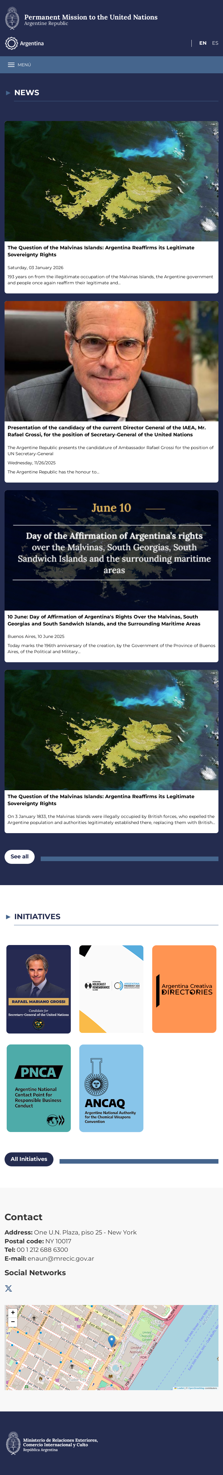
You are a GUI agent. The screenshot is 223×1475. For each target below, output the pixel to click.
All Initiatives (29, 1159)
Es (215, 43)
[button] (111, 1341)
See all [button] (20, 856)
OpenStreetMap (196, 1388)
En (203, 43)
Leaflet (179, 1388)
